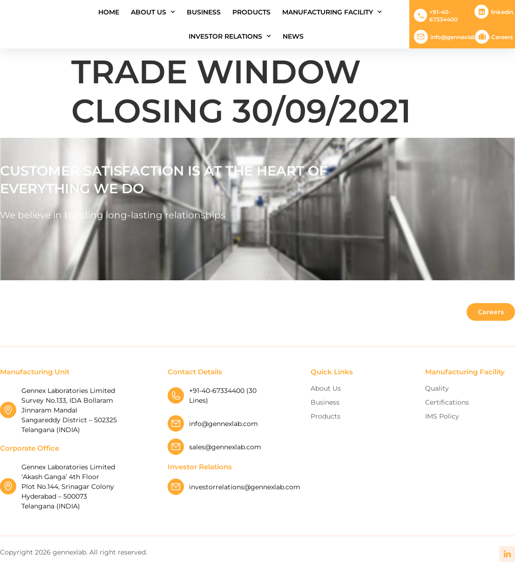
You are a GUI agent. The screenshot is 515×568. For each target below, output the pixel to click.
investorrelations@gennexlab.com (244, 487)
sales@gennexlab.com (225, 447)
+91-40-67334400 (443, 15)
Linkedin (502, 11)
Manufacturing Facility (332, 12)
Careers (502, 37)
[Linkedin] (481, 12)
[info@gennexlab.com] (421, 37)
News (293, 36)
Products (251, 12)
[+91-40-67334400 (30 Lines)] (176, 395)
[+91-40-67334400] (420, 15)
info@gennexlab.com (460, 37)
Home (108, 12)
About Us (153, 12)
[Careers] (482, 37)
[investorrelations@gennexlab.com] (176, 487)
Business (204, 12)
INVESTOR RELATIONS (230, 36)
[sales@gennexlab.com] (176, 447)
